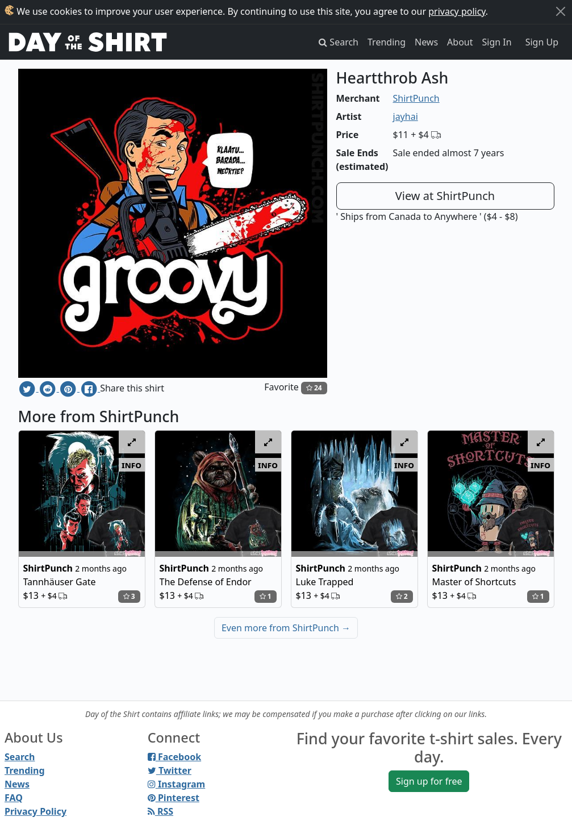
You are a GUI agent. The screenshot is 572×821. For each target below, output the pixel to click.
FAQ (14, 797)
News (426, 42)
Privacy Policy (35, 811)
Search (20, 757)
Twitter (169, 770)
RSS (160, 811)
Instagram (176, 784)
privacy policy (457, 11)
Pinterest (173, 797)
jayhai (405, 116)
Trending (387, 42)
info (131, 465)
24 (314, 388)
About (460, 42)
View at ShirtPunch (445, 195)
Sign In (497, 42)
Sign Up (541, 42)
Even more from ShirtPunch (286, 628)
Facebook (174, 757)
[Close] (560, 11)
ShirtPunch (416, 98)
